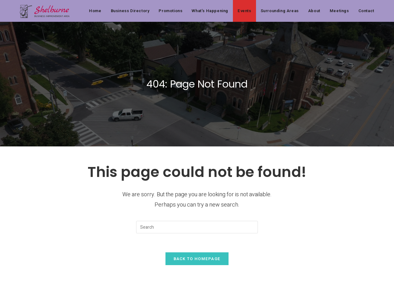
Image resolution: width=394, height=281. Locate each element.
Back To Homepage (197, 259)
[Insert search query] (197, 227)
